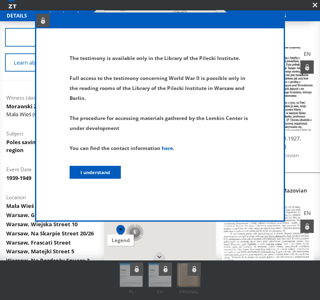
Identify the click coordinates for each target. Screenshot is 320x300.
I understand (95, 172)
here (167, 148)
